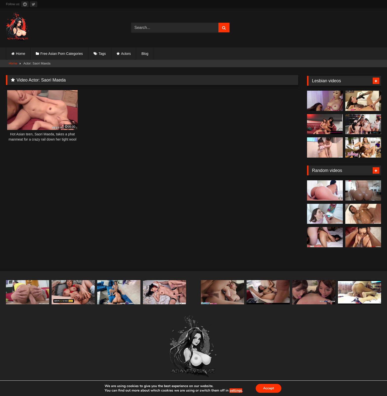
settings (236, 390)
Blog (144, 54)
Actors (126, 54)
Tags (102, 54)
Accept (268, 388)
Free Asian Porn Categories (61, 54)
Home (20, 54)
